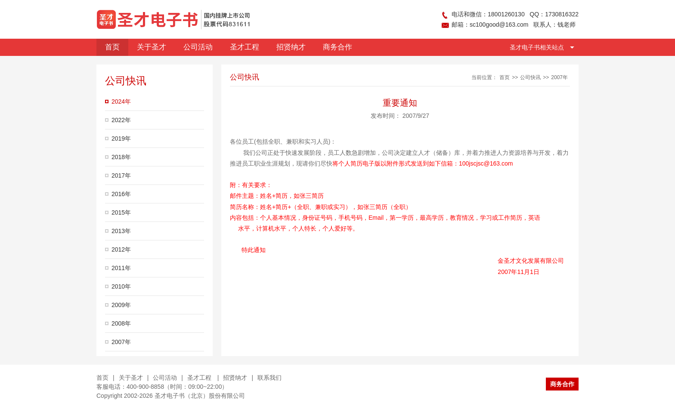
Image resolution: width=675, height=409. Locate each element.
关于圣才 (131, 377)
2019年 (121, 138)
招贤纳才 (235, 377)
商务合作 (562, 384)
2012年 (121, 249)
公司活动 (165, 377)
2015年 (121, 212)
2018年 (121, 157)
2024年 (121, 101)
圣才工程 (200, 377)
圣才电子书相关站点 (537, 47)
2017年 (121, 175)
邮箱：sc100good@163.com (490, 24)
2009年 (121, 304)
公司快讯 (530, 77)
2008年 (121, 323)
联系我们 (269, 377)
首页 (504, 77)
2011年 (121, 267)
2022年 (121, 120)
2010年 (121, 286)
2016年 (121, 194)
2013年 (121, 231)
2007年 (121, 341)
